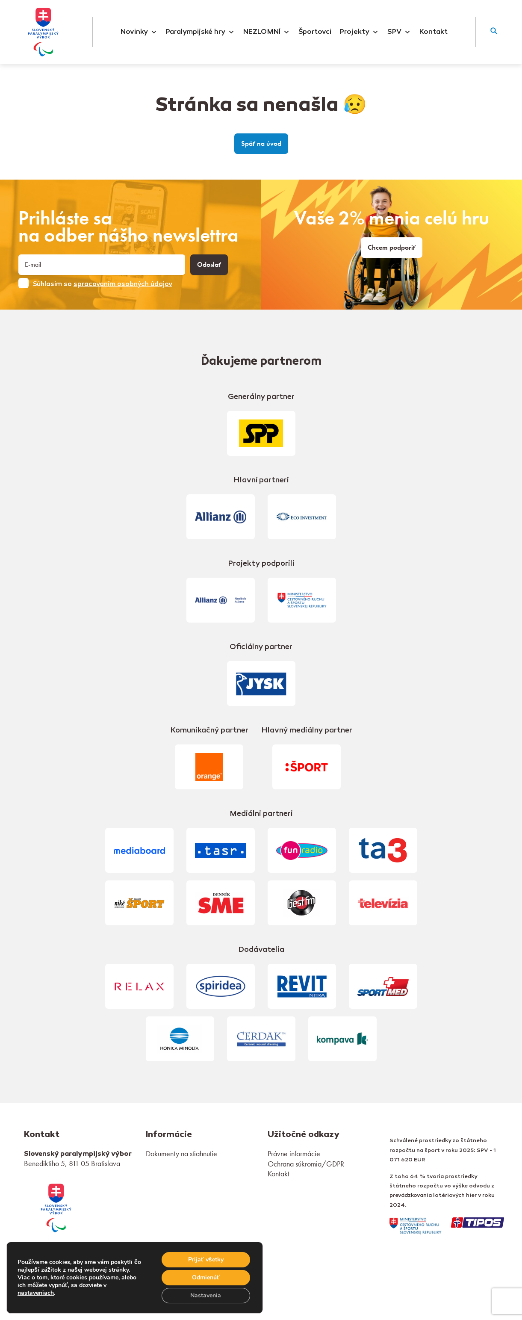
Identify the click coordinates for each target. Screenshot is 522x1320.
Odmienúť (206, 1277)
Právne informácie (294, 1153)
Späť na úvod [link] (261, 143)
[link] (56, 1207)
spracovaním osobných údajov (123, 284)
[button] (493, 32)
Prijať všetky (206, 1259)
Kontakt (433, 32)
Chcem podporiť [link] (392, 247)
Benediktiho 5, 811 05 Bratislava (72, 1163)
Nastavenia (205, 1295)
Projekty (359, 32)
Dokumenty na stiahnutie (181, 1153)
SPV (399, 32)
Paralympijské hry (200, 32)
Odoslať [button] (209, 264)
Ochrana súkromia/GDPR (306, 1164)
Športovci (314, 32)
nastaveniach (36, 1293)
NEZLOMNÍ (266, 32)
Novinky (139, 32)
